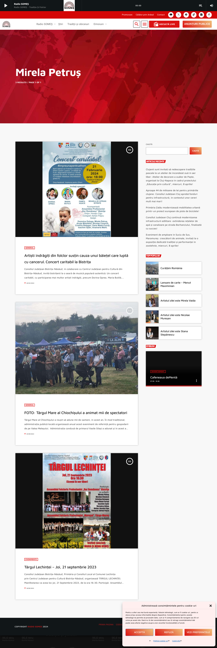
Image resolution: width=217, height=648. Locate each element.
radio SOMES (35, 639)
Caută (149, 144)
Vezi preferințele (198, 632)
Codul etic (176, 641)
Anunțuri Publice (197, 24)
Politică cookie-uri (160, 641)
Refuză (169, 632)
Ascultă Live (164, 24)
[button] (210, 605)
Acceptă (139, 632)
